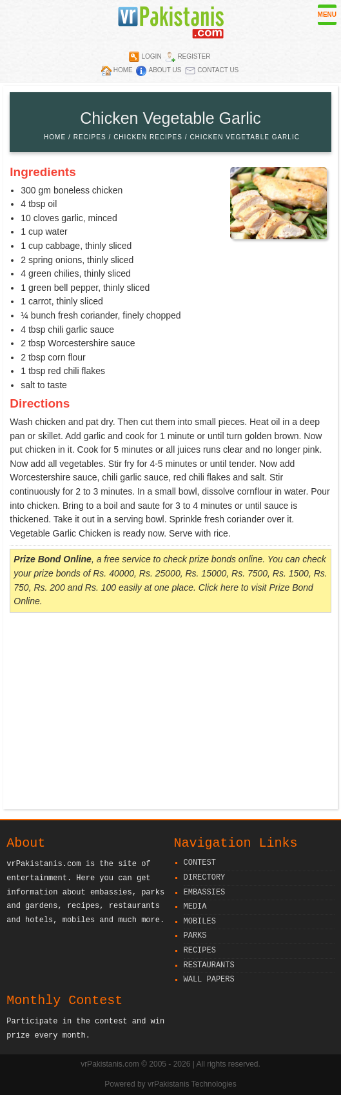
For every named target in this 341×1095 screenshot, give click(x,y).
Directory (205, 878)
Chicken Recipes (147, 137)
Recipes (89, 137)
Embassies (205, 892)
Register (193, 56)
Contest (200, 863)
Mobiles (200, 921)
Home (123, 70)
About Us (164, 70)
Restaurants (209, 965)
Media (195, 907)
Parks (195, 936)
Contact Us (218, 70)
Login (151, 56)
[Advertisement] (170, 712)
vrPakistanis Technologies (192, 1084)
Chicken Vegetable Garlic (245, 137)
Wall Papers (209, 979)
